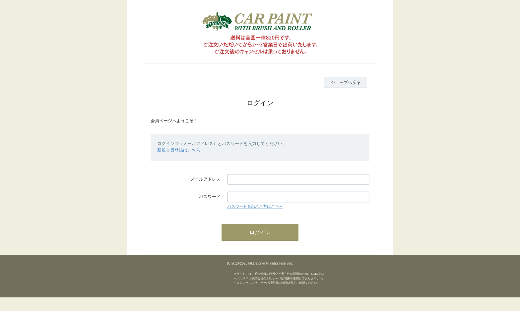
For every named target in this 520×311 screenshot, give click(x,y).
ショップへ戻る (346, 82)
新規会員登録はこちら (178, 150)
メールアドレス (205, 179)
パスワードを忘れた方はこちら (255, 206)
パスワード (210, 196)
